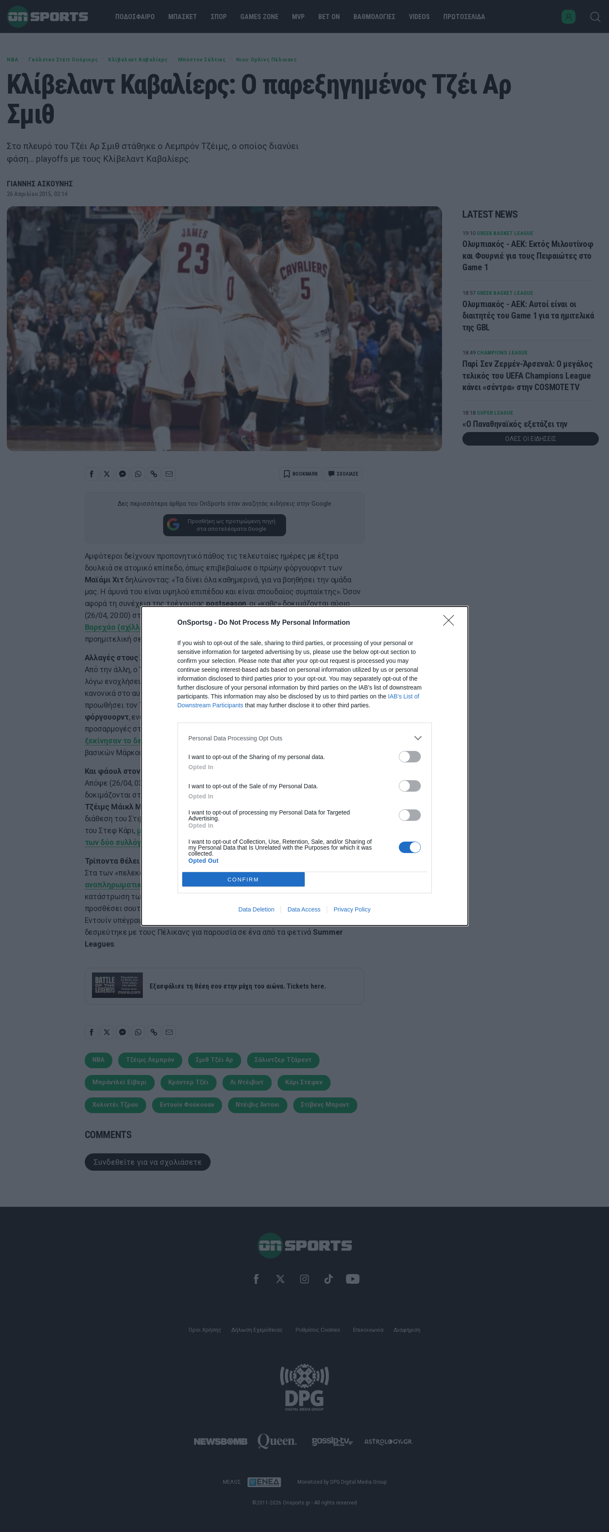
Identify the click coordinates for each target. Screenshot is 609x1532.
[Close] (451, 623)
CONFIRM (243, 879)
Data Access (303, 909)
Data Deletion (257, 909)
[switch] (410, 756)
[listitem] (305, 738)
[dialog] (305, 766)
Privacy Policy (352, 909)
